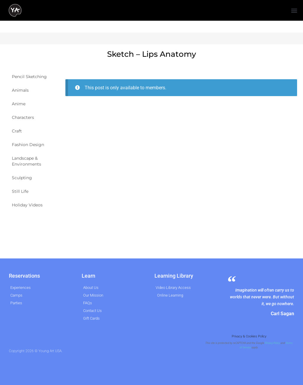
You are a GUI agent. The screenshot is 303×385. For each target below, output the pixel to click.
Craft (17, 131)
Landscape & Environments (26, 161)
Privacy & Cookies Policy (249, 336)
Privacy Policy (272, 343)
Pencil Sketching (29, 76)
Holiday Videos (27, 205)
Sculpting (22, 177)
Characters (23, 117)
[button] (294, 10)
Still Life (20, 191)
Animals (20, 90)
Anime (18, 103)
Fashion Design (28, 144)
